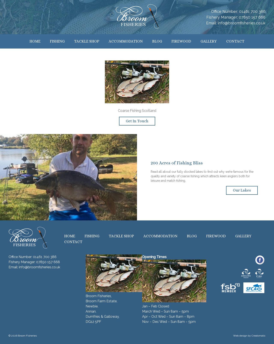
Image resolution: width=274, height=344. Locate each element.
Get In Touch (137, 121)
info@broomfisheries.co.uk (241, 23)
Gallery (209, 41)
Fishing (57, 41)
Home (35, 41)
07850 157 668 (252, 17)
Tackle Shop (86, 41)
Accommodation (126, 41)
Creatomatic (258, 335)
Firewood (181, 41)
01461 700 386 (252, 11)
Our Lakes (242, 190)
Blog (157, 41)
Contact (235, 41)
